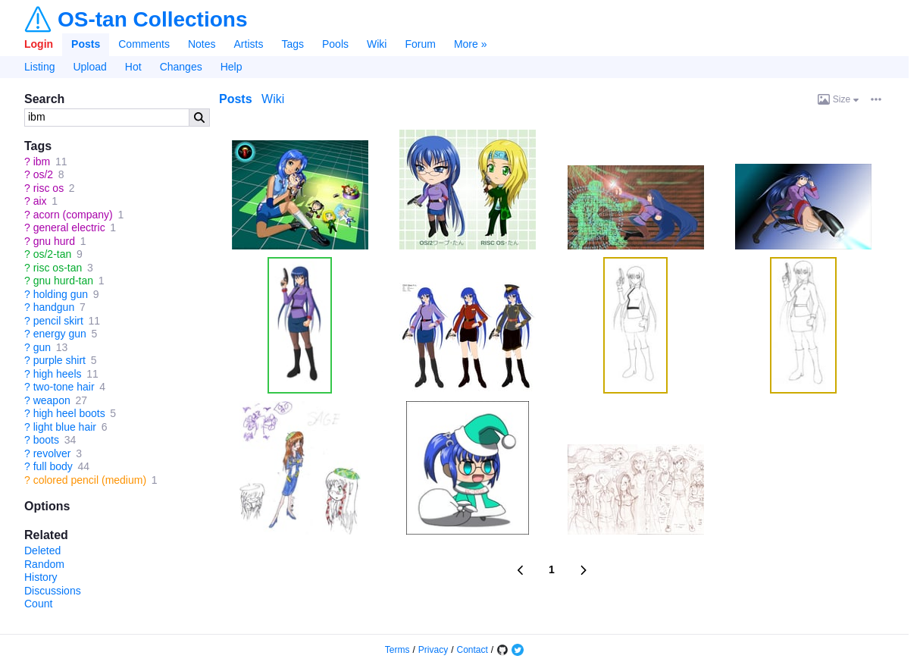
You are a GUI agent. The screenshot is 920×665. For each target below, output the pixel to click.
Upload (89, 67)
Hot (133, 67)
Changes (181, 67)
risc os (48, 188)
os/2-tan (52, 254)
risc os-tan (58, 268)
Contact (472, 649)
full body (53, 466)
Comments (144, 44)
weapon (51, 400)
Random (44, 564)
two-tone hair (64, 387)
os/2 (43, 174)
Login (38, 44)
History (41, 577)
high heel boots (69, 413)
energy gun (59, 334)
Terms (397, 649)
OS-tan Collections (152, 19)
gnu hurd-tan (63, 280)
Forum (420, 44)
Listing (39, 67)
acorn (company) (73, 215)
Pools (335, 44)
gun (42, 347)
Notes (202, 44)
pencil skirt (58, 321)
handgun (54, 307)
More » (470, 44)
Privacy (433, 649)
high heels (57, 374)
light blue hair (64, 427)
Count (38, 604)
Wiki (376, 44)
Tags (292, 44)
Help (232, 67)
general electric (69, 227)
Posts (85, 44)
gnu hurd (54, 241)
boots (46, 440)
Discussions (52, 591)
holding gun (60, 294)
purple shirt (59, 360)
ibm (42, 161)
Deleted (42, 550)
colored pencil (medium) (89, 480)
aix (40, 201)
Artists (249, 44)
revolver (52, 453)
